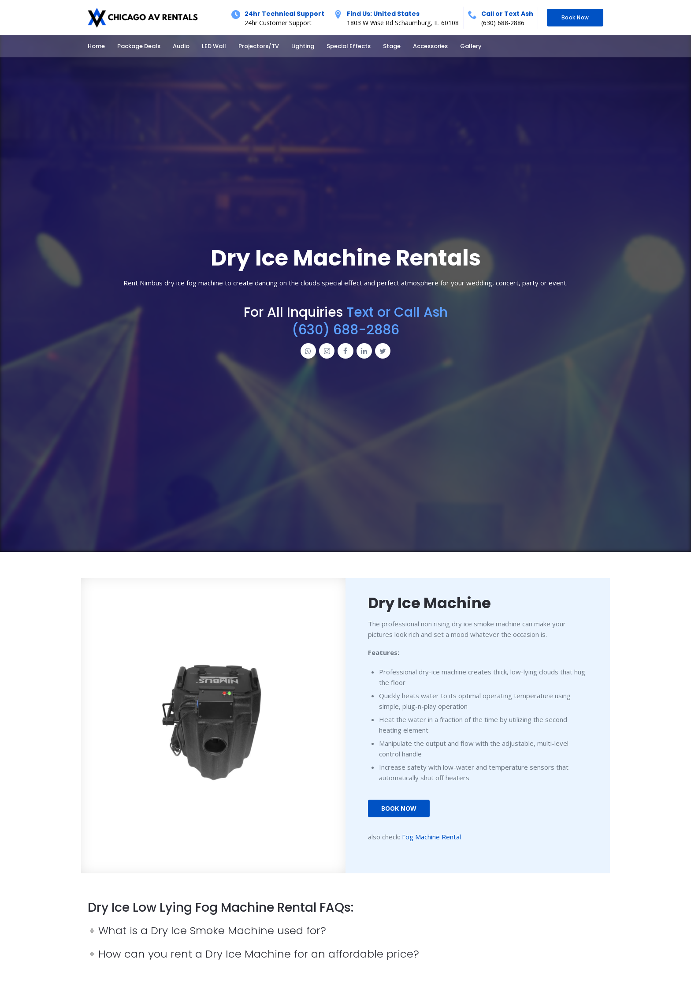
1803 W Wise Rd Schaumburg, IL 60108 (403, 23)
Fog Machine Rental (431, 836)
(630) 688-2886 (502, 23)
